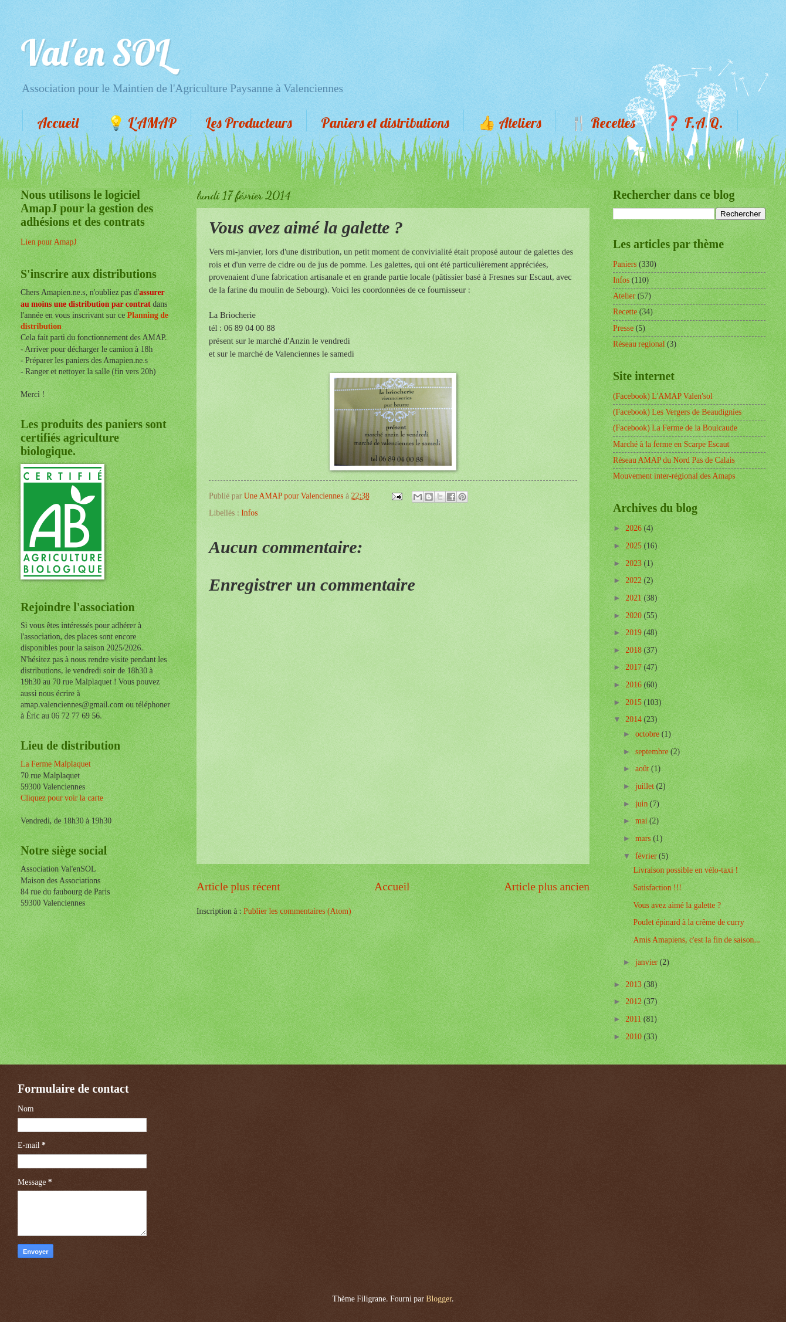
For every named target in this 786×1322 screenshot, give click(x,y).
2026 (634, 528)
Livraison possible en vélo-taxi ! (685, 870)
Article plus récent (238, 886)
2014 (634, 719)
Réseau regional (639, 344)
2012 (634, 1001)
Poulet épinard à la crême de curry (688, 922)
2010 (634, 1036)
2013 (634, 984)
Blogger (439, 1298)
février (647, 856)
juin (642, 803)
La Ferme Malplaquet (56, 764)
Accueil (58, 122)
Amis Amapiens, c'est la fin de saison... (696, 939)
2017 (634, 667)
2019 (634, 632)
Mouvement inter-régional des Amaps (674, 476)
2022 (634, 580)
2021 (634, 598)
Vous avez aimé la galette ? (677, 905)
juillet (645, 786)
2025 (634, 545)
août (643, 768)
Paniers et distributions (385, 122)
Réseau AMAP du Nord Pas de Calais (674, 460)
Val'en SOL (95, 52)
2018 (634, 650)
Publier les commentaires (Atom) (297, 911)
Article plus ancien (547, 886)
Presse (623, 328)
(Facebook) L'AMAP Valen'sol (663, 396)
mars (644, 838)
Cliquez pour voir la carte (62, 798)
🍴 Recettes (602, 122)
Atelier (624, 295)
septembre (652, 751)
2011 (634, 1019)
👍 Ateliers (509, 122)
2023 (634, 563)
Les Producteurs (248, 122)
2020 (634, 615)
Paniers (625, 264)
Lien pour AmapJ (49, 242)
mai (642, 820)
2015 (634, 702)
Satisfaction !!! (657, 887)
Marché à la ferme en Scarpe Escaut (671, 444)
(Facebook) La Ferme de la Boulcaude (675, 427)
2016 (634, 684)
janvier (647, 962)
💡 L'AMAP (142, 122)
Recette (625, 311)
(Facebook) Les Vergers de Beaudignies (677, 412)
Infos (249, 513)
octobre (648, 734)
